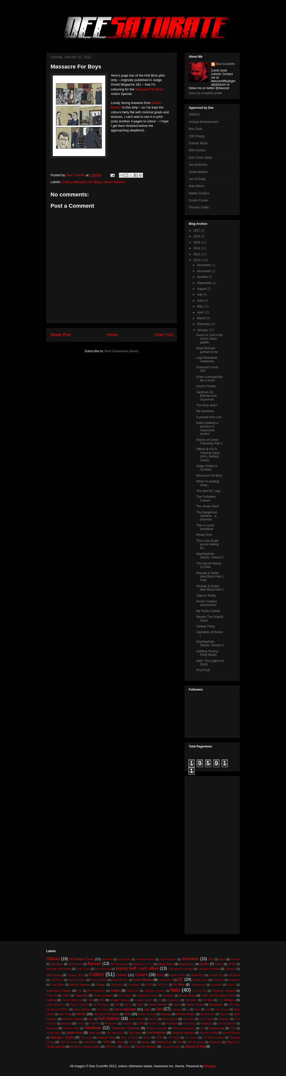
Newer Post (61, 335)
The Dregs (174, 1037)
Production (111, 1023)
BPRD (232, 964)
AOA (211, 959)
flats (175, 990)
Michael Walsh (185, 1014)
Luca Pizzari (222, 1009)
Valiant (120, 1042)
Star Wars (134, 1032)
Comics (121, 975)
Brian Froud (83, 968)
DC (180, 979)
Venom (132, 1042)
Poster (80, 1023)
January (203, 330)
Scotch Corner (198, 200)
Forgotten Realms (223, 990)
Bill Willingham (119, 964)
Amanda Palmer (145, 959)
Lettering (177, 1009)
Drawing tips (198, 984)
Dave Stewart (143, 980)
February (203, 324)
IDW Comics (197, 150)
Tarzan (147, 1037)
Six (202, 1028)
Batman (94, 963)
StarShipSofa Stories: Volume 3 (210, 643)
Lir (187, 1009)
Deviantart (117, 984)
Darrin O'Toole (98, 980)
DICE (149, 984)
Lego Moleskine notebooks (206, 359)
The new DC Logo (208, 491)
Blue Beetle (186, 963)
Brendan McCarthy (58, 968)
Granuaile (81, 995)
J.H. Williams (226, 999)
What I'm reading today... (207, 483)
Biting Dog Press (143, 964)
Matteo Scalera (199, 193)
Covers (141, 975)
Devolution (134, 984)
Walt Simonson (195, 1042)
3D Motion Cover (81, 959)
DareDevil (234, 975)
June (200, 300)
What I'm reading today (85, 1046)
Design (100, 984)
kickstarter (216, 1004)
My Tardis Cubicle (208, 611)
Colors (67, 182)
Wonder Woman (145, 1046)
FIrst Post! (203, 670)
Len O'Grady (197, 179)
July (200, 294)
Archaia (235, 959)
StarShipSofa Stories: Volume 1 (210, 555)
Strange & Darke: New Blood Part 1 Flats (209, 576)
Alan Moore (124, 959)
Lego (147, 1009)
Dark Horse (57, 980)
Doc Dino (162, 984)
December (204, 265)
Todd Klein (90, 1042)
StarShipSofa (156, 1032)
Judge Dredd (194, 1004)
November (204, 271)
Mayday (166, 1014)
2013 (197, 254)
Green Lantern (103, 995)
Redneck (206, 1023)
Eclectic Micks (198, 143)
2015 (197, 242)
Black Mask (165, 963)
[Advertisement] (209, 853)
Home (112, 335)
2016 (197, 236)
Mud (90, 1019)
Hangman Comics (147, 995)
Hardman (168, 995)
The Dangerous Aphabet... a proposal (206, 516)
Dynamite (216, 984)
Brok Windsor (103, 968)
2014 (197, 248)
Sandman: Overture (125, 1028)
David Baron (165, 980)
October (203, 277)
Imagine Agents (144, 1000)
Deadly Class (200, 980)
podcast (66, 1023)
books (204, 964)
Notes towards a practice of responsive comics (207, 428)
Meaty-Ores (204, 534)
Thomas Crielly (199, 207)
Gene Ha (51, 995)
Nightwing (188, 1019)
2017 (197, 230)
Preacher (94, 1023)
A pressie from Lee (208, 417)
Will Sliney (111, 1046)
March (201, 318)
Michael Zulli (208, 1014)
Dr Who (178, 984)
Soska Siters (53, 1032)
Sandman (92, 1028)
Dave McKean (120, 980)
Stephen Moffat (209, 1032)
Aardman (107, 959)
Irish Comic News (200, 157)
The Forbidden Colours (206, 498)
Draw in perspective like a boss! (209, 378)
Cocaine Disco (75, 975)
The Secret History (213, 1037)
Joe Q (128, 1004)
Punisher (127, 1023)
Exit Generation (96, 990)
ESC (79, 990)
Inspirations (173, 1000)
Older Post (163, 335)
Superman (86, 1037)
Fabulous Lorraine (154, 990)
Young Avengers (171, 1046)
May (200, 306)
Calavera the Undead (180, 968)
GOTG (66, 995)
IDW (102, 999)
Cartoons (230, 968)
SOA (232, 1028)
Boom (219, 963)
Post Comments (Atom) (121, 351)
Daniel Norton (178, 975)
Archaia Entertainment (204, 122)
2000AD (194, 114)
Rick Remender (227, 1023)
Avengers (57, 963)
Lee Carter (103, 1009)
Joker (140, 1004)
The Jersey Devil (207, 506)
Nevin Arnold (136, 1019)
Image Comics (119, 999)
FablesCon (132, 990)
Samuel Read (71, 1028)
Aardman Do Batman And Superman (206, 395)
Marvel (81, 1014)
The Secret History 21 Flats (208, 565)
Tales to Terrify (206, 595)
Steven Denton (114, 182)
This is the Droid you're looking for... (207, 544)
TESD (159, 1037)
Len (159, 1009)
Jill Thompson (101, 1004)
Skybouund (216, 1028)
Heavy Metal (187, 995)
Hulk (90, 999)
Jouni (176, 1004)
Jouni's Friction (206, 386)
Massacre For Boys (149, 89)
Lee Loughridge (125, 1009)
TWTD (106, 1042)
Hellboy (51, 999)
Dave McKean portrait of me (207, 349)
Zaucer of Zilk (195, 1046)
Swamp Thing (205, 626)
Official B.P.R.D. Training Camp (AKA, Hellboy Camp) (208, 454)
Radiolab (171, 1023)
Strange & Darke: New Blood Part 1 (209, 587)
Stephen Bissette (183, 1032)
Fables (115, 990)
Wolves (126, 1046)
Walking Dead (164, 1042)
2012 (197, 260)
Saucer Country (156, 1028)
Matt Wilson (197, 186)
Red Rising (189, 1023)
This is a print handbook (205, 527)
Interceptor (191, 1000)
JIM (117, 1004)
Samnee (51, 1028)
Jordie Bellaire (198, 172)
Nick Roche (169, 1018)
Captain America (209, 968)
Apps (222, 959)
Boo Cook (195, 129)
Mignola (224, 1014)
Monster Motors (72, 1018)
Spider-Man (74, 1032)
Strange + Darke (62, 1037)
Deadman (218, 980)
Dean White (57, 984)
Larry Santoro (82, 1009)
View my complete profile (205, 93)
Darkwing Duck (77, 980)
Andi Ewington (168, 959)
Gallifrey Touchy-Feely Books (207, 653)
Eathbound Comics (58, 990)
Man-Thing (65, 1014)
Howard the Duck (72, 1000)
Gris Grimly (125, 995)
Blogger (209, 1066)
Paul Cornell (206, 1019)
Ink (159, 1000)
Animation (190, 959)
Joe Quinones (198, 164)
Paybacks (223, 1019)
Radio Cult (155, 1023)
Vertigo (145, 1042)
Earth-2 (231, 984)
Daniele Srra (216, 975)
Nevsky (153, 1019)
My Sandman (205, 411)
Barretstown (75, 964)
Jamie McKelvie (55, 1004)
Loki (207, 1009)
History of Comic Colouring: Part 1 (209, 441)
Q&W (140, 1023)
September (205, 283)
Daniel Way (197, 975)
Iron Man (207, 1000)
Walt (179, 1042)
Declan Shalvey (80, 984)
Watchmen (215, 1042)
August (202, 289)
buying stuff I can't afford (137, 968)
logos (197, 1009)
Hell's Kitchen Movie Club (218, 995)
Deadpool (234, 980)
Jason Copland (79, 1004)
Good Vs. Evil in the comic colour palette (209, 338)
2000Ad (53, 959)
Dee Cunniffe (225, 64)
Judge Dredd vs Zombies (206, 467)
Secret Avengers (184, 1028)
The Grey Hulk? (206, 405)
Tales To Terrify (129, 1037)
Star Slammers (114, 1032)
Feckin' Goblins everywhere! (206, 603)
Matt (127, 1014)
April (200, 312)
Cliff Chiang (196, 136)
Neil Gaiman (109, 1018)
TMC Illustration (69, 1042)
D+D (160, 975)
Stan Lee (95, 1032)
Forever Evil (200, 990)
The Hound (191, 1037)
